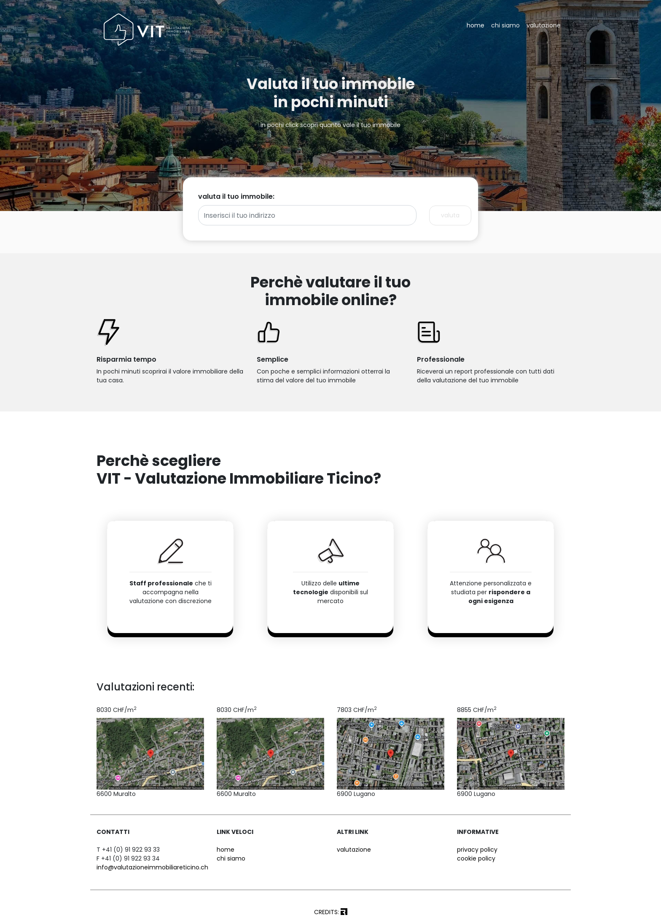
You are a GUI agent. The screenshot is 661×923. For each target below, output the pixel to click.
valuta (450, 215)
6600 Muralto (116, 794)
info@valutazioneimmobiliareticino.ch (152, 867)
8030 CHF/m (117, 710)
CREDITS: (330, 912)
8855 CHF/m (477, 710)
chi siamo (505, 25)
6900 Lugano (356, 794)
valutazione (544, 25)
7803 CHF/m (357, 710)
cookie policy (476, 858)
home (475, 25)
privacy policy (477, 849)
